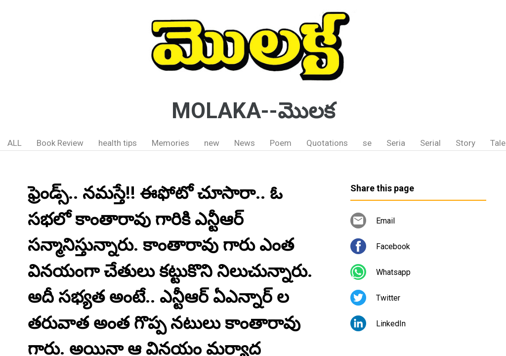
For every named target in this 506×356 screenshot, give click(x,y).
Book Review (60, 143)
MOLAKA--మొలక (253, 111)
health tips (117, 143)
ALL (14, 143)
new (211, 143)
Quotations (327, 143)
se (367, 143)
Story (465, 143)
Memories (170, 143)
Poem (281, 143)
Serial (430, 143)
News (244, 143)
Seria (395, 143)
